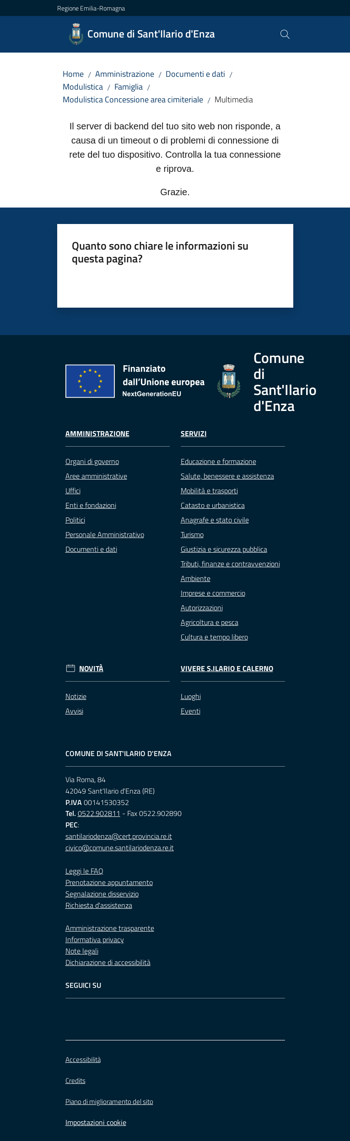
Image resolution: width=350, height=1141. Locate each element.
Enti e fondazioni (90, 505)
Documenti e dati (195, 74)
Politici (75, 519)
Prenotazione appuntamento (109, 882)
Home (73, 74)
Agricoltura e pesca (209, 622)
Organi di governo (92, 461)
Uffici (73, 490)
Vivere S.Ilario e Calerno (227, 668)
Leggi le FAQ (84, 870)
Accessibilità (83, 1059)
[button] (285, 34)
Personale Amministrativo (104, 534)
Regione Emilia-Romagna (91, 8)
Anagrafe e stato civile (215, 519)
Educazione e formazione (218, 461)
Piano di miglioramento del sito (109, 1101)
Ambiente (195, 578)
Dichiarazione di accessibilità (108, 962)
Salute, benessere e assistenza (227, 475)
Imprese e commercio (213, 592)
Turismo (192, 534)
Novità (91, 668)
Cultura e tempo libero (214, 636)
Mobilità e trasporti (209, 490)
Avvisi (74, 710)
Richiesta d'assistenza (98, 905)
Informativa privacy (94, 939)
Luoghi (191, 696)
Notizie (75, 696)
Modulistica (83, 86)
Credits (75, 1080)
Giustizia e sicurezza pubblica (224, 549)
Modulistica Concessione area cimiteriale (133, 99)
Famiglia (128, 86)
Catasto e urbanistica (213, 505)
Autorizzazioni (202, 607)
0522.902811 (99, 813)
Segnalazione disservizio (102, 893)
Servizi (194, 433)
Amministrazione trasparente (109, 927)
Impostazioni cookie (95, 1122)
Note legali (81, 950)
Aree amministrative (96, 475)
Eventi (190, 710)
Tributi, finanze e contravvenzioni (230, 563)
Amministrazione (124, 74)
